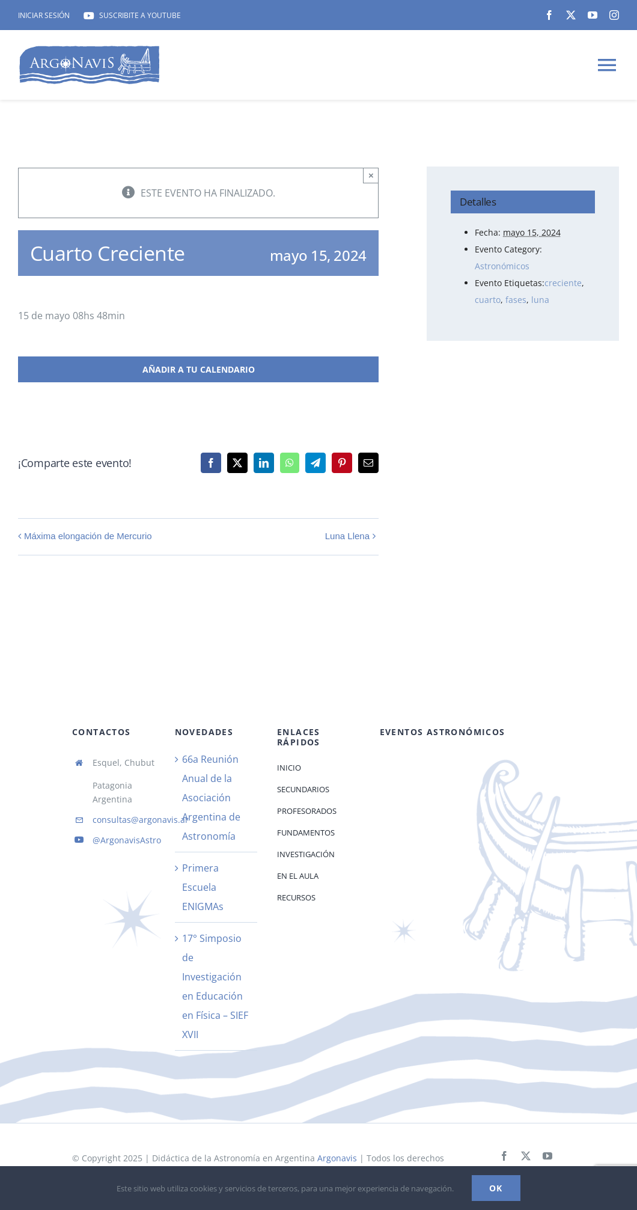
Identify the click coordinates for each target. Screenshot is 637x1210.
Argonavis (336, 1158)
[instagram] (614, 15)
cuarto (488, 299)
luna (540, 299)
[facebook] (549, 15)
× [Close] (371, 175)
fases (515, 299)
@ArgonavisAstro (127, 840)
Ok (496, 1188)
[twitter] (571, 15)
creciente (563, 283)
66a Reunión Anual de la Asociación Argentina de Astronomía (211, 798)
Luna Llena (347, 536)
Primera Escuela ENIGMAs (203, 887)
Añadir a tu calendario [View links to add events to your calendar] (198, 369)
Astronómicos (502, 266)
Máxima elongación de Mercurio (88, 536)
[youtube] (592, 15)
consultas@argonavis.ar (141, 819)
